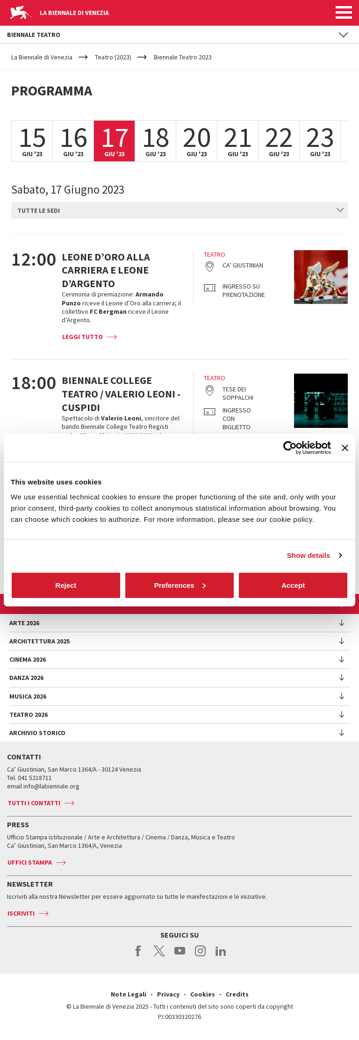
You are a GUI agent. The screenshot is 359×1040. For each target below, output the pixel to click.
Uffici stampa (29, 862)
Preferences (180, 585)
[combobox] (179, 210)
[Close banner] (345, 448)
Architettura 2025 (39, 641)
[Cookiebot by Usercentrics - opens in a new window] (290, 448)
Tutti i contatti (33, 803)
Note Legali (128, 994)
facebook (138, 956)
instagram (200, 956)
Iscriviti (21, 913)
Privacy (168, 994)
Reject (65, 585)
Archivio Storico (37, 733)
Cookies (202, 994)
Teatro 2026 (28, 714)
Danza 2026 (26, 677)
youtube (179, 956)
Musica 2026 (27, 696)
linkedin (220, 956)
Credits (237, 994)
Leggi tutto (82, 336)
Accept (293, 585)
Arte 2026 (24, 623)
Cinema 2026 (27, 659)
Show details (308, 555)
